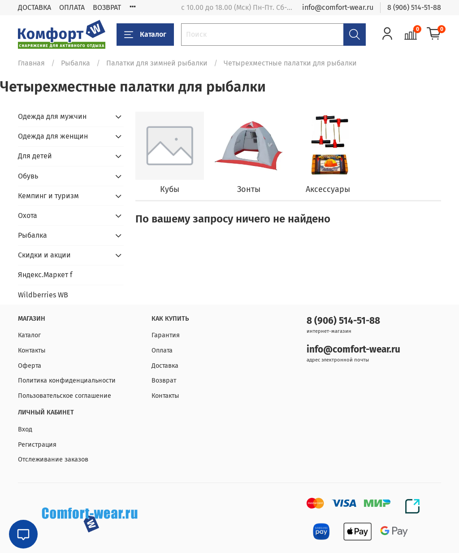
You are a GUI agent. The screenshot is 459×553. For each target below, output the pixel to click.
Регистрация (37, 444)
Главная (31, 63)
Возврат (164, 380)
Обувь (28, 176)
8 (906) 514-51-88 (414, 7)
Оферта (29, 366)
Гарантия (166, 335)
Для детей (35, 156)
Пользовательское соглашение (64, 396)
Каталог (145, 34)
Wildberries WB (43, 295)
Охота (27, 215)
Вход (25, 429)
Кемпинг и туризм (48, 196)
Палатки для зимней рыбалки (157, 63)
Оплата (162, 350)
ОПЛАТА (72, 7)
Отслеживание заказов (53, 459)
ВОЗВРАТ (107, 7)
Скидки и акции (44, 255)
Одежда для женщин (53, 136)
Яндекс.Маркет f (45, 274)
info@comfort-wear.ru (337, 7)
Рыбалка (75, 63)
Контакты (32, 350)
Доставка (165, 366)
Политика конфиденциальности (67, 380)
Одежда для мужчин (52, 116)
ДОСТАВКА (34, 7)
